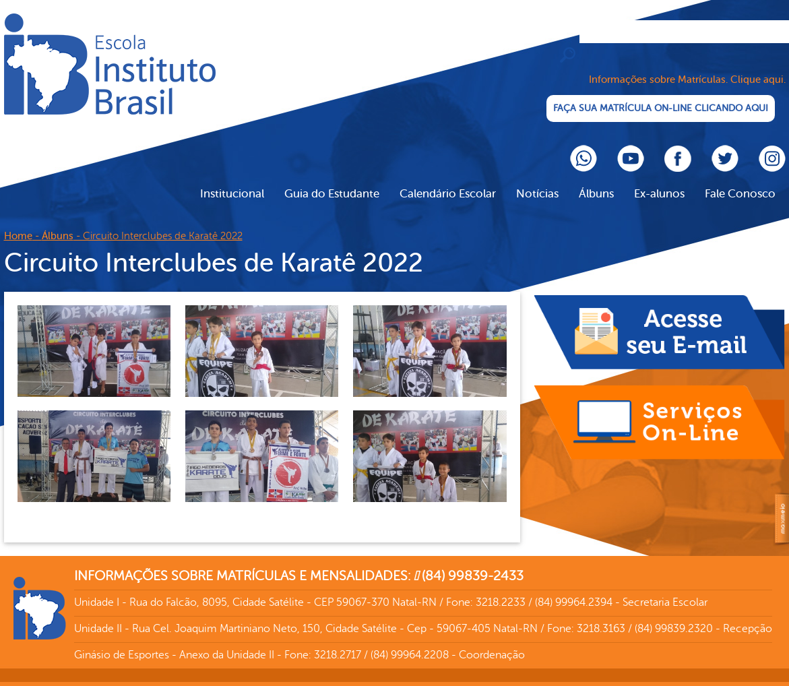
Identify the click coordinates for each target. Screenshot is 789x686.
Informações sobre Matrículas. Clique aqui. (687, 65)
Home (18, 221)
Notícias (537, 179)
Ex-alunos (659, 179)
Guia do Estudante (331, 179)
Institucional (232, 179)
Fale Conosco (740, 179)
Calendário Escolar (448, 179)
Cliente (110, 64)
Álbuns (596, 179)
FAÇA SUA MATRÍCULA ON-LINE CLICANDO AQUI (664, 94)
